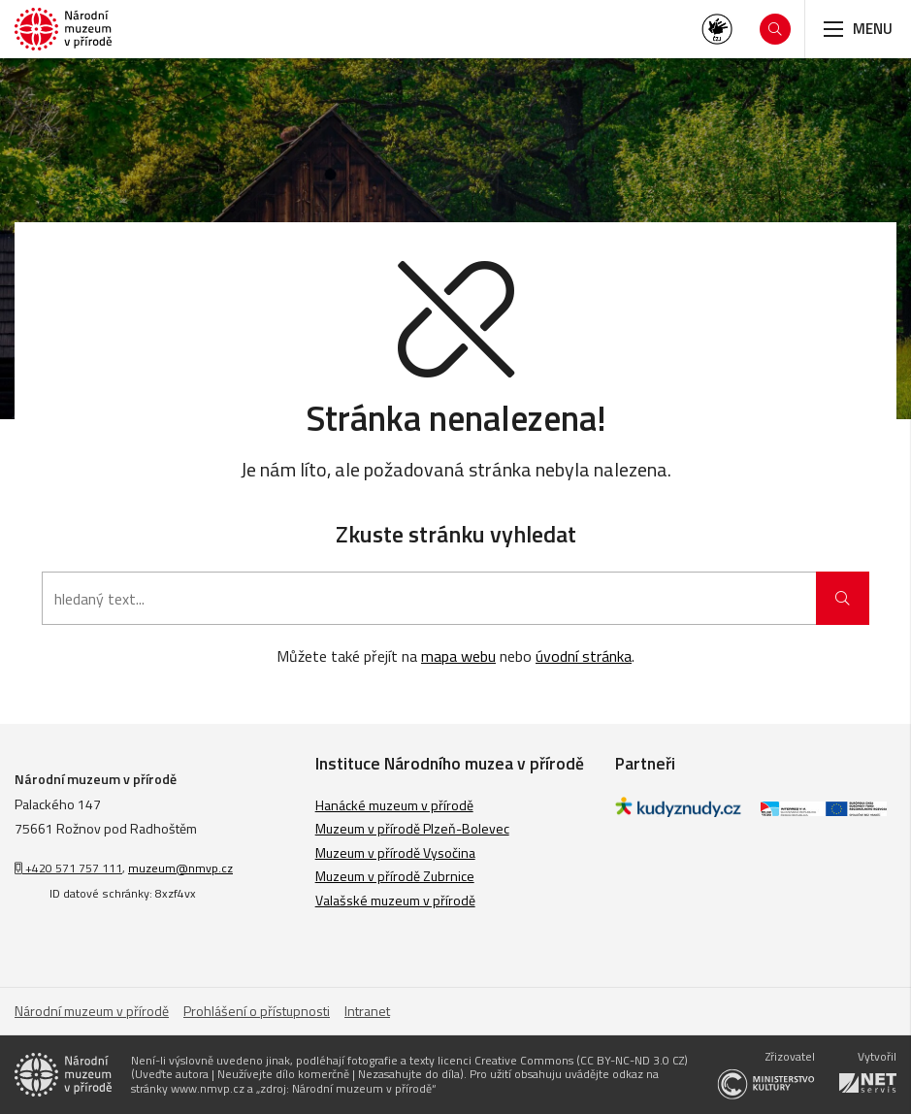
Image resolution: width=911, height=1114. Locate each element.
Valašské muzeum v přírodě (395, 900)
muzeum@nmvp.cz (180, 868)
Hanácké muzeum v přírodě (394, 805)
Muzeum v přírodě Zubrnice (394, 876)
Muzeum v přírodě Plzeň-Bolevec (412, 828)
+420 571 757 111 (68, 868)
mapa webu (458, 656)
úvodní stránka (584, 656)
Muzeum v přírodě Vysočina (395, 852)
